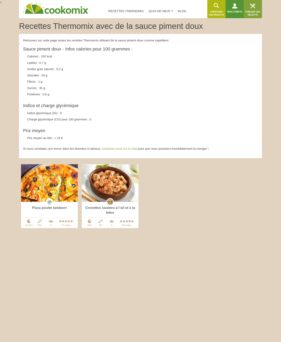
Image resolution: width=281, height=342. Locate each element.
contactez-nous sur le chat (119, 148)
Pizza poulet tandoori (49, 208)
